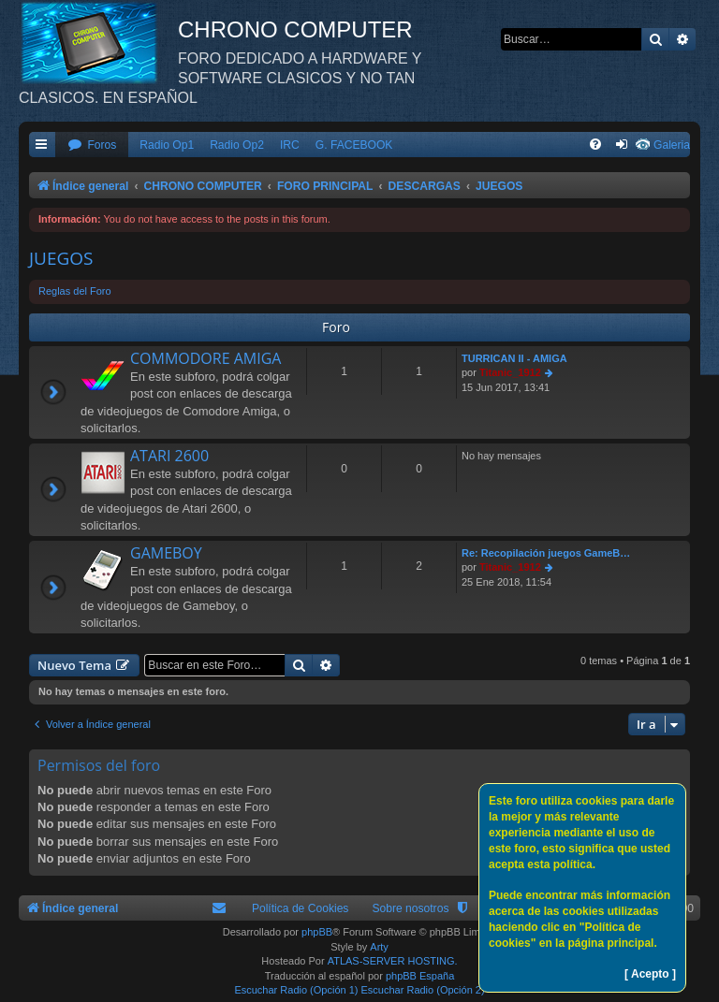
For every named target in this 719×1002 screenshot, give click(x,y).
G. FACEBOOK (354, 145)
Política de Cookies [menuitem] (300, 908)
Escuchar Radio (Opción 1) (296, 989)
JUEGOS (61, 258)
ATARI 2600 (169, 455)
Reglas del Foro (74, 291)
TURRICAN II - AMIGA (514, 358)
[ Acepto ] (650, 973)
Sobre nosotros (410, 908)
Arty (379, 946)
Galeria (671, 145)
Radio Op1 (166, 145)
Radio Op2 (237, 145)
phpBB (316, 931)
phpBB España (420, 975)
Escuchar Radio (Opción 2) (423, 989)
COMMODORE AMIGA (205, 358)
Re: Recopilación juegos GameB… (546, 553)
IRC (290, 145)
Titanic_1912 (510, 372)
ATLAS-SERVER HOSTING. (393, 960)
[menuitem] (92, 145)
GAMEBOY (166, 553)
